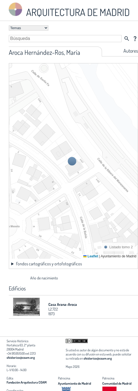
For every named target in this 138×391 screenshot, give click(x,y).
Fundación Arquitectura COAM (26, 382)
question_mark (135, 38)
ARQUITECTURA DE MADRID (68, 9)
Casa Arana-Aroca (62, 304)
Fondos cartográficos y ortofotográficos (49, 263)
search (127, 38)
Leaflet (90, 256)
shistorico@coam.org (21, 357)
